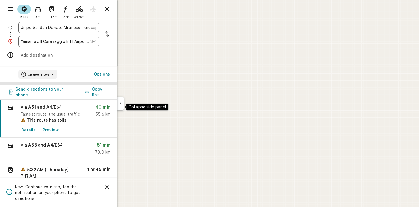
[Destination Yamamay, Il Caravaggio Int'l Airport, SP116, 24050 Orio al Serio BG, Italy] (79, 41)
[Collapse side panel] (141, 103)
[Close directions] (128, 9)
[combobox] (79, 27)
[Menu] (10, 10)
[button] (79, 150)
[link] (79, 119)
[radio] (45, 10)
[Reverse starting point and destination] (128, 34)
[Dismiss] (127, 186)
